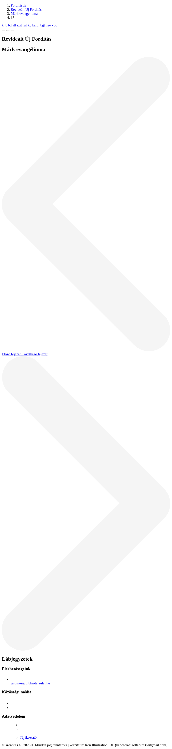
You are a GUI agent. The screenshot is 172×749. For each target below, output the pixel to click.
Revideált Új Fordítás (26, 9)
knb (4, 25)
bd (10, 25)
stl (14, 25)
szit (19, 25)
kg (29, 25)
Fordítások (18, 5)
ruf (25, 25)
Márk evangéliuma (24, 13)
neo (48, 25)
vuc (54, 25)
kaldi (35, 25)
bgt (42, 25)
